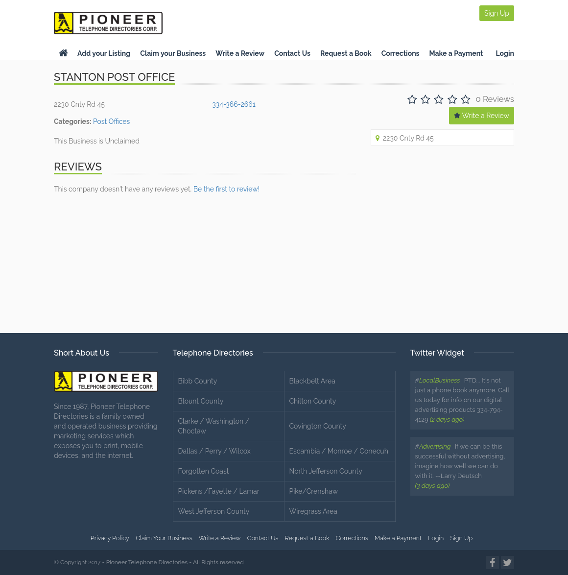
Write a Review (239, 53)
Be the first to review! (226, 189)
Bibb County (197, 381)
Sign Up (496, 13)
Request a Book (346, 53)
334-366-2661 (233, 104)
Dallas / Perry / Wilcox (214, 451)
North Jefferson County (325, 471)
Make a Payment (456, 53)
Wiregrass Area (313, 511)
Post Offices (111, 121)
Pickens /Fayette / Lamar (219, 491)
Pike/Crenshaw (313, 491)
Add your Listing (103, 53)
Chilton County (312, 401)
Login (505, 53)
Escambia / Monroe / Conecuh (338, 451)
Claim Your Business (164, 538)
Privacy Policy (110, 538)
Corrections (400, 53)
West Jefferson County (214, 511)
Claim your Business (173, 53)
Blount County (201, 401)
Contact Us (292, 53)
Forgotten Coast (203, 471)
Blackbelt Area (312, 381)
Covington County (317, 426)
